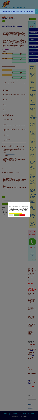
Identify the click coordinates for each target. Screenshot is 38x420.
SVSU (20, 11)
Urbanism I (22, 9)
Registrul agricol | (18, 9)
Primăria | (14, 9)
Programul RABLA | (26, 11)
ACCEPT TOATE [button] (16, 215)
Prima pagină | (5, 9)
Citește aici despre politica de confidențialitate (15, 213)
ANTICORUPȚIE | (31, 11)
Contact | (22, 11)
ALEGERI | (14, 12)
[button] (36, 11)
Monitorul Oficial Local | (19, 12)
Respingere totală (22, 215)
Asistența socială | (29, 9)
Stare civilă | (25, 9)
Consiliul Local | (11, 9)
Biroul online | (17, 11)
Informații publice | (13, 11)
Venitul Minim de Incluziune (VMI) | (6, 11)
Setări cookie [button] (11, 215)
